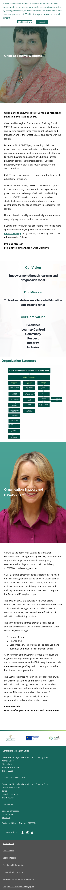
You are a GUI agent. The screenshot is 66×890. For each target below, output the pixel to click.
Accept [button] (42, 22)
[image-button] (11, 734)
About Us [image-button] (6, 817)
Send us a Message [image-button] (10, 811)
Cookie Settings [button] (25, 22)
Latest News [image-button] (7, 814)
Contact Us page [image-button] (12, 233)
